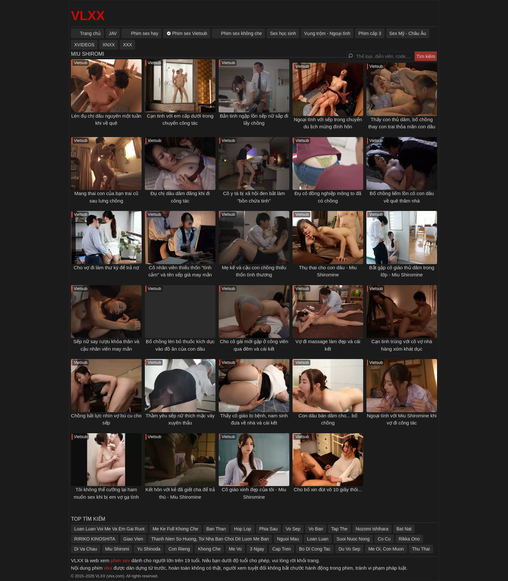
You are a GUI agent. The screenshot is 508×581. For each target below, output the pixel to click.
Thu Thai (421, 549)
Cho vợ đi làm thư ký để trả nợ (106, 267)
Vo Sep (293, 528)
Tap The (339, 528)
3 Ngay (257, 549)
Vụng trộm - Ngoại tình (327, 33)
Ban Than (216, 528)
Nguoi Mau (288, 538)
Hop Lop (242, 528)
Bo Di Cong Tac (314, 549)
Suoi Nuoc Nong (353, 538)
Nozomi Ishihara (372, 528)
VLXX (88, 15)
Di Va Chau (85, 549)
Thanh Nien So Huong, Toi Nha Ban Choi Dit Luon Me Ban (210, 538)
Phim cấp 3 (369, 33)
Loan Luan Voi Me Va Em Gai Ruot (109, 528)
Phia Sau (268, 528)
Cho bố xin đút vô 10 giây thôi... (328, 489)
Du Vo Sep (349, 549)
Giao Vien (133, 538)
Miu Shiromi (117, 549)
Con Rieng (179, 549)
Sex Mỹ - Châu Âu (407, 33)
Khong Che (209, 549)
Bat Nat (404, 528)
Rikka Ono (409, 538)
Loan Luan (318, 538)
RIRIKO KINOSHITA (94, 538)
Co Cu (384, 538)
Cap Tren (281, 549)
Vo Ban (315, 528)
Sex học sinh (283, 33)
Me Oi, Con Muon (386, 549)
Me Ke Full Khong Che (175, 528)
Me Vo (235, 549)
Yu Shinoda (148, 549)
